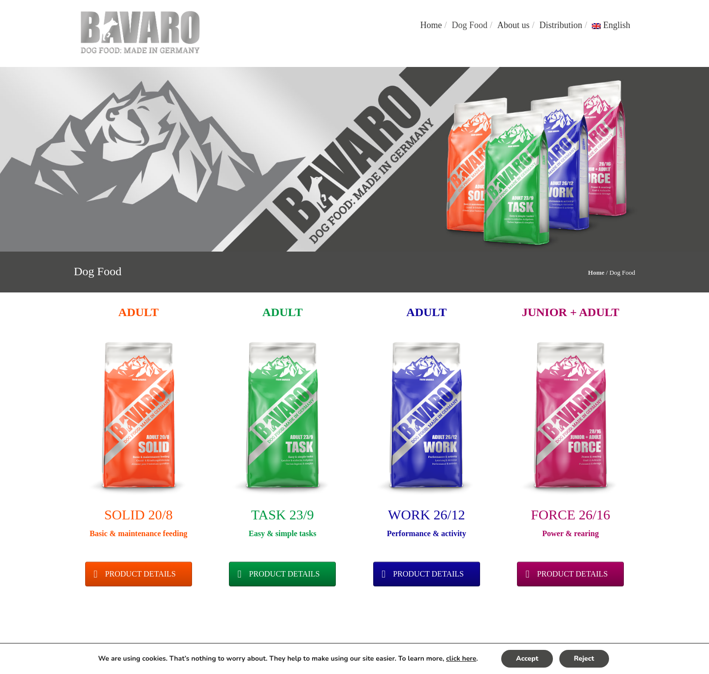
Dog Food (469, 25)
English (611, 25)
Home (431, 25)
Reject (584, 658)
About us (513, 25)
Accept (527, 658)
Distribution (560, 25)
